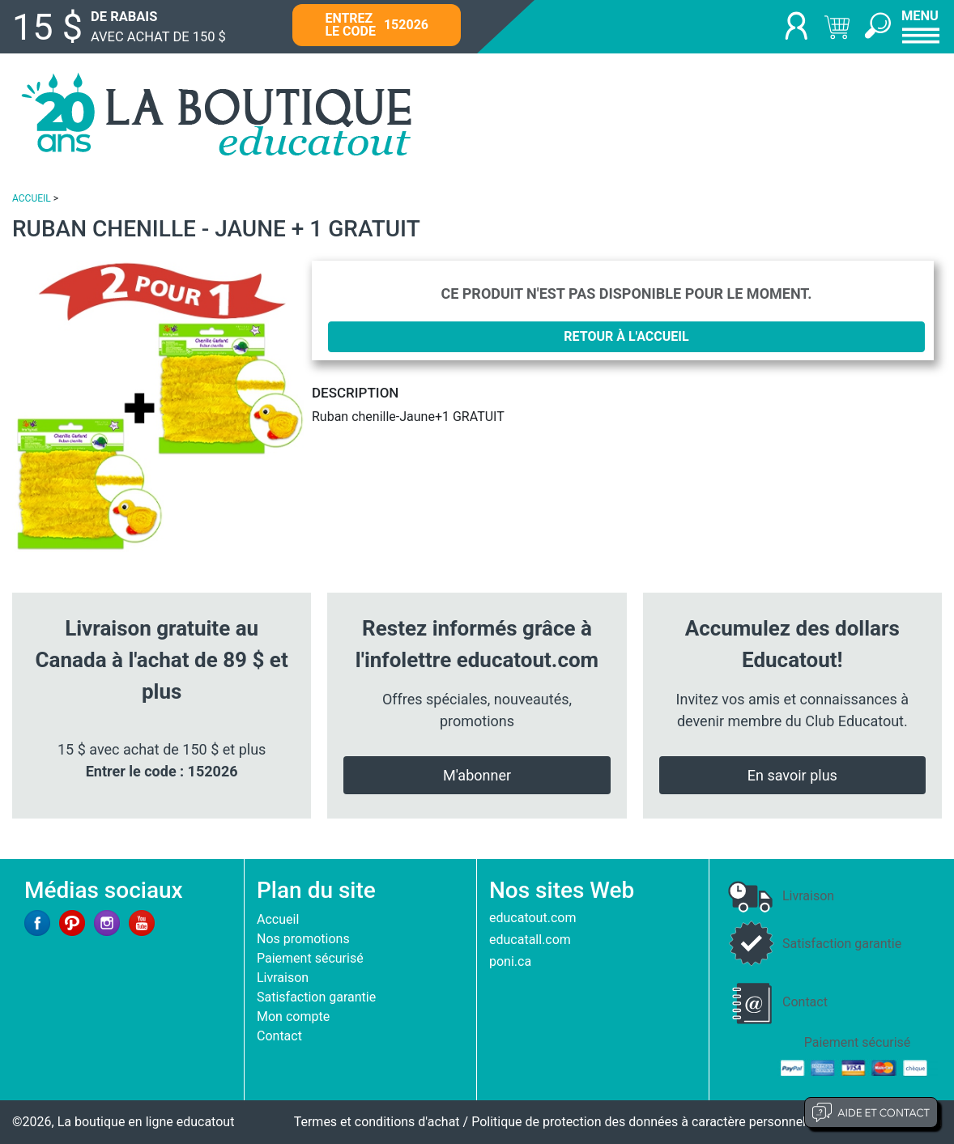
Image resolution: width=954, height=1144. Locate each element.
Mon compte (293, 1016)
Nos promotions (303, 938)
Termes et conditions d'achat (377, 1121)
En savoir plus (792, 775)
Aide (871, 1112)
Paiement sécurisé (310, 958)
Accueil (278, 919)
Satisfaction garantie (316, 997)
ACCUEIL (31, 198)
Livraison (283, 977)
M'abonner (477, 775)
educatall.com (530, 939)
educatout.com (532, 917)
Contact (279, 1036)
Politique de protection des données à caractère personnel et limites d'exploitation (706, 1121)
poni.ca (510, 961)
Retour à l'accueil (626, 336)
